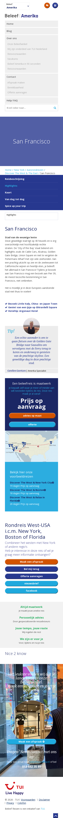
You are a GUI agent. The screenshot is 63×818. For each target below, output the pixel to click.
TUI (43, 808)
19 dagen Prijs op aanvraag (31, 484)
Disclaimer (44, 799)
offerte (32, 424)
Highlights (11, 215)
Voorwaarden (28, 799)
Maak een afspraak (32, 741)
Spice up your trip (15, 206)
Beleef (9, 4)
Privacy (10, 803)
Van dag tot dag (14, 199)
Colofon (21, 803)
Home (8, 169)
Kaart (8, 192)
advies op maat (32, 415)
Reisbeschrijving (14, 179)
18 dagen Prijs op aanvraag (27, 491)
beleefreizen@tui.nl (40, 761)
